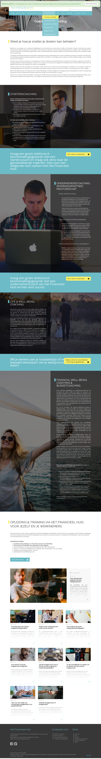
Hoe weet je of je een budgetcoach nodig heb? (19, 666)
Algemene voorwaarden (81, 739)
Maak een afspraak (59, 735)
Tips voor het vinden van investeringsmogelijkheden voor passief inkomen (21, 705)
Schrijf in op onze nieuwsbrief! (79, 9)
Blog (63, 13)
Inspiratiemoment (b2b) (50, 24)
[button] (78, 154)
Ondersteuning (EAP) (49, 34)
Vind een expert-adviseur (60, 738)
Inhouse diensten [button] (49, 13)
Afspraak (77, 13)
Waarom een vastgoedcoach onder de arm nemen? (48, 628)
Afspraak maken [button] (20, 561)
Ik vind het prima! (91, 3)
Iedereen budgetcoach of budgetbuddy (47, 704)
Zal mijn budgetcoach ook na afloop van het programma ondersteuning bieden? (48, 667)
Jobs (76, 736)
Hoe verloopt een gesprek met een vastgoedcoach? (76, 581)
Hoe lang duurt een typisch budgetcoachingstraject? (20, 628)
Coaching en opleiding (50, 17)
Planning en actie (48, 27)
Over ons (77, 735)
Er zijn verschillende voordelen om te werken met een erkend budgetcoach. (78, 667)
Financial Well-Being (49, 20)
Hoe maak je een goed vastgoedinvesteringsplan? (75, 628)
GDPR (76, 743)
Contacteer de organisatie (61, 739)
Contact (77, 738)
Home (13, 13)
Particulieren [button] (20, 13)
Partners (69, 13)
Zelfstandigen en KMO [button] (34, 13)
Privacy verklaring (79, 741)
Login (84, 13)
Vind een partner (58, 736)
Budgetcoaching (48, 31)
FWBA (58, 13)
